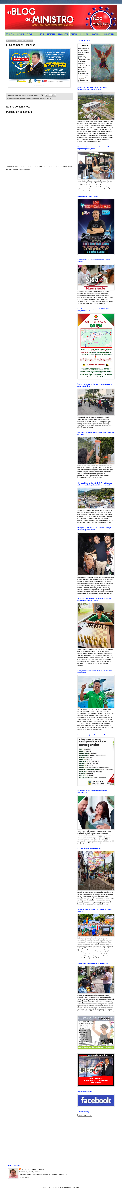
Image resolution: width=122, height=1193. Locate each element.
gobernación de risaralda (32, 98)
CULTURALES (96, 34)
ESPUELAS (20, 34)
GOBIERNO (40, 34)
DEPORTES (51, 34)
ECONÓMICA (84, 34)
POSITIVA (74, 34)
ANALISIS (30, 34)
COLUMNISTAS (63, 34)
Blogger (76, 1187)
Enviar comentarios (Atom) (22, 169)
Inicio (40, 166)
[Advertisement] (92, 1135)
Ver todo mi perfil (24, 1177)
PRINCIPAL (9, 34)
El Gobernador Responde (18, 98)
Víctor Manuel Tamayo (45, 98)
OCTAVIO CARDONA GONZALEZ (33, 1169)
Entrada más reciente (13, 166)
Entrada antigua (67, 166)
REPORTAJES (109, 34)
